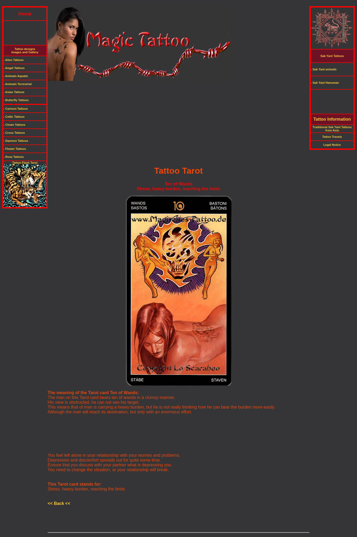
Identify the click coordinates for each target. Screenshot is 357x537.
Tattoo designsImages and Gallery (25, 50)
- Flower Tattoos (14, 148)
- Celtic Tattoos (14, 116)
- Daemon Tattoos (15, 140)
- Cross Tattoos (14, 132)
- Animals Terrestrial (17, 84)
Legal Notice (332, 144)
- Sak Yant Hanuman (325, 82)
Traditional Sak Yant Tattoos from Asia (332, 128)
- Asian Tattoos (13, 92)
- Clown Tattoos (14, 124)
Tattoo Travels (332, 136)
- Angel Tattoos (14, 68)
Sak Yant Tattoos (332, 56)
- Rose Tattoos (13, 156)
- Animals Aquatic (15, 76)
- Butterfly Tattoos (16, 100)
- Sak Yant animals (323, 69)
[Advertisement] (178, 4)
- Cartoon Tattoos (15, 108)
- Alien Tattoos (13, 60)
